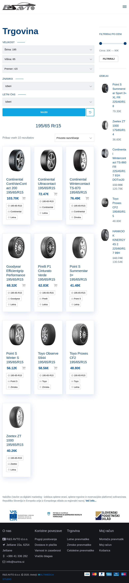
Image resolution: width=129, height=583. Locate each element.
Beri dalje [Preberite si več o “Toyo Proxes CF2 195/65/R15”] (92, 368)
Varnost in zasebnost (48, 550)
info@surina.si (15, 561)
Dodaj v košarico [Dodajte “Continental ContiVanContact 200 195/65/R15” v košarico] (28, 198)
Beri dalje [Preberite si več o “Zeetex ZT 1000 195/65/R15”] (28, 450)
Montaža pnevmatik (111, 539)
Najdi (44, 112)
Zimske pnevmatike (79, 544)
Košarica (104, 550)
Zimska (77, 217)
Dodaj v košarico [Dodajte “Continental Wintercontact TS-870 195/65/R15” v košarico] (92, 198)
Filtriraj (109, 59)
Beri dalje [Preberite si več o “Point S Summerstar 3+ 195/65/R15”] (92, 285)
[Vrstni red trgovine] (74, 138)
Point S (77, 298)
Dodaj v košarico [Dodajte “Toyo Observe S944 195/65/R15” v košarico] (60, 368)
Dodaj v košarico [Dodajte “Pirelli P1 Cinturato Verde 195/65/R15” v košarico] (60, 285)
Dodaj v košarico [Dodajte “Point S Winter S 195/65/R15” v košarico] (28, 368)
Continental (15, 211)
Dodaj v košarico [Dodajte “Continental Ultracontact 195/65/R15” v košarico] (60, 194)
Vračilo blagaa (43, 556)
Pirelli (44, 298)
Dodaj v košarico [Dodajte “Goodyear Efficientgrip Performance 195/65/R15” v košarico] (28, 285)
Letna (13, 217)
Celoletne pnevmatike (80, 550)
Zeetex (13, 464)
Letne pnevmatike (78, 539)
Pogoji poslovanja (46, 539)
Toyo (44, 381)
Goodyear (15, 298)
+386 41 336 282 (17, 556)
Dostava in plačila (46, 544)
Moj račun (105, 544)
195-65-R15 (16, 205)
